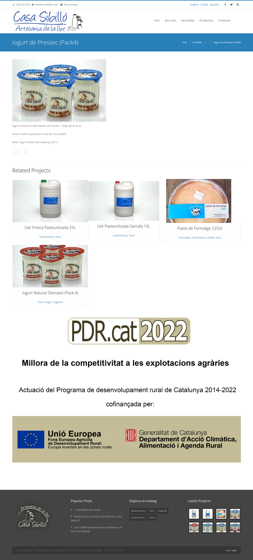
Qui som (170, 20)
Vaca (58, 236)
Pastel (211, 237)
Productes (206, 20)
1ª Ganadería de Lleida (86, 509)
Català (204, 4)
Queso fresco (138, 510)
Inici (157, 20)
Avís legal (231, 550)
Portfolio (197, 42)
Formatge (184, 237)
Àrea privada (70, 4)
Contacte (224, 20)
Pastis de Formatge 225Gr (200, 228)
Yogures (58, 302)
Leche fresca (46, 236)
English (194, 4)
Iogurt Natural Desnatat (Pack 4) (50, 292)
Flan (151, 510)
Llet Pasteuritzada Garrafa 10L (123, 226)
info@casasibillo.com (47, 4)
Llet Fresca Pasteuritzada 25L (50, 227)
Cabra (152, 517)
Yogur (48, 302)
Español (214, 4)
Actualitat (187, 20)
